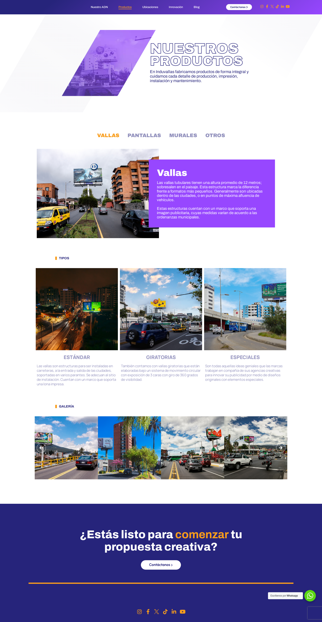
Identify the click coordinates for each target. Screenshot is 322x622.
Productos (125, 7)
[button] (41, 448)
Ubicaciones (150, 7)
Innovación (176, 7)
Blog (197, 7)
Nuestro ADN (99, 7)
